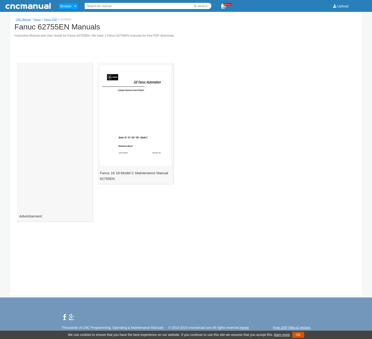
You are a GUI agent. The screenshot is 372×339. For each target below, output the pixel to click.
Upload (343, 6)
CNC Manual (23, 19)
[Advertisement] (186, 48)
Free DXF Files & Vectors (292, 328)
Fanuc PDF (50, 19)
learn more (282, 335)
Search (203, 6)
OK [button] (298, 335)
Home (244, 328)
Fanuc (37, 19)
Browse (65, 6)
